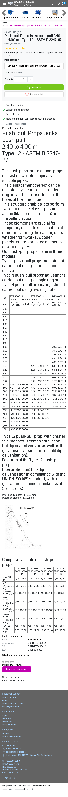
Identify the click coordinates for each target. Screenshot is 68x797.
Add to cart (34, 87)
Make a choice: (11, 59)
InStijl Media (45, 786)
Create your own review (13, 44)
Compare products (10, 724)
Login (4, 715)
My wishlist (7, 721)
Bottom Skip (38, 14)
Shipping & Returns (10, 706)
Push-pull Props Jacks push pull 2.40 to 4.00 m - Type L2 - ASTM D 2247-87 (34, 25)
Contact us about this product (40, 118)
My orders (6, 718)
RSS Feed (29, 789)
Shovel (25, 14)
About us (6, 700)
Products (6, 733)
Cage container (55, 14)
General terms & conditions (14, 703)
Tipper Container (10, 14)
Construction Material (11, 736)
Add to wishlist (34, 94)
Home (4, 23)
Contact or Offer (9, 697)
